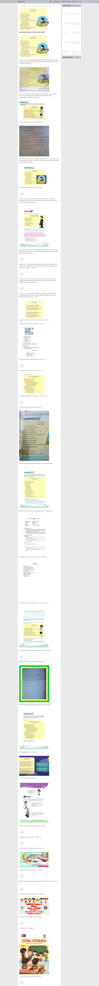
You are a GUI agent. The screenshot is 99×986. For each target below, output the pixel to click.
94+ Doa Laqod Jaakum (66, 32)
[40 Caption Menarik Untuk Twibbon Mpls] (67, 38)
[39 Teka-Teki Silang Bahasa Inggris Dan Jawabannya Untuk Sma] (76, 38)
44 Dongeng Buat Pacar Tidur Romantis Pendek (67, 23)
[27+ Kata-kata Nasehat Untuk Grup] (76, 10)
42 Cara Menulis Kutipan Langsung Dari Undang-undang (76, 23)
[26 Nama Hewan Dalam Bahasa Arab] (67, 47)
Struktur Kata (21, 1)
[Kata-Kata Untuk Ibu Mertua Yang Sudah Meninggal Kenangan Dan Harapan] (76, 47)
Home (50, 1)
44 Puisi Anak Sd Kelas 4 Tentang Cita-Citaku (35, 6)
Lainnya (75, 1)
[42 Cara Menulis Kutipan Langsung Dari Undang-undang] (76, 19)
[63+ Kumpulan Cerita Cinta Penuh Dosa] (76, 28)
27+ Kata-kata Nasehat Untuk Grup (76, 14)
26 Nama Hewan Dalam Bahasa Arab (67, 51)
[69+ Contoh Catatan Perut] (67, 10)
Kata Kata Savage (66, 1)
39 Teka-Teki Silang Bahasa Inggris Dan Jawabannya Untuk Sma (76, 43)
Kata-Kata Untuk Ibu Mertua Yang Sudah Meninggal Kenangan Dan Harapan (76, 52)
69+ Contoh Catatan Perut (67, 14)
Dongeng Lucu (57, 1)
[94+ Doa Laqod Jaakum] (67, 28)
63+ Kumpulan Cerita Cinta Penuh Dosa (76, 32)
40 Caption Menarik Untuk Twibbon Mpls (67, 42)
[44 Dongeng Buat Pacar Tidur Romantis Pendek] (67, 19)
